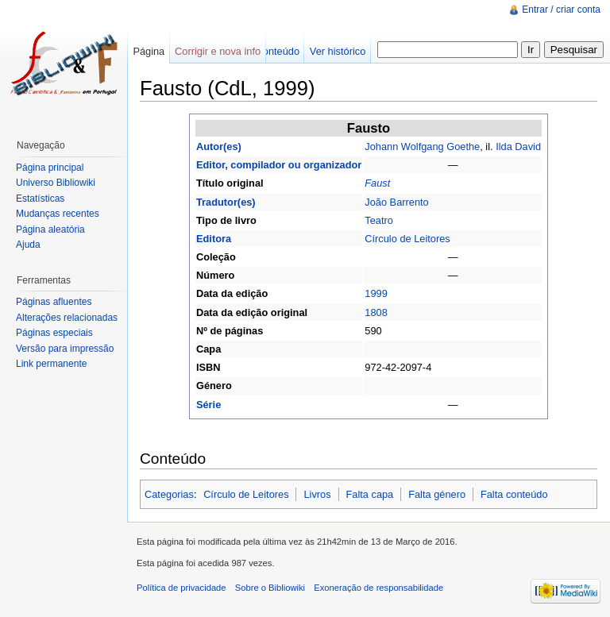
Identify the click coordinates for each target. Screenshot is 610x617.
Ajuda (28, 244)
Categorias (169, 494)
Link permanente (51, 363)
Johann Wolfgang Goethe (422, 146)
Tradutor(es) (226, 202)
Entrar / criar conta (561, 9)
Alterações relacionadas (67, 317)
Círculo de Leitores (407, 239)
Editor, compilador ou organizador (278, 165)
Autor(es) (218, 146)
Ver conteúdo (269, 51)
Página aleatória (50, 229)
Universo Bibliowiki (55, 182)
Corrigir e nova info (218, 51)
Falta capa (369, 494)
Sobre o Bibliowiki (270, 587)
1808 (376, 312)
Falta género (436, 494)
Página (148, 51)
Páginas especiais (54, 332)
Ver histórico (337, 51)
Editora (213, 239)
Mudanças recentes (57, 213)
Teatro (379, 220)
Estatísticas (40, 198)
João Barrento (396, 202)
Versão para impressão (65, 348)
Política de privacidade (181, 587)
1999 (376, 293)
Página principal (49, 167)
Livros (316, 494)
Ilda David (518, 146)
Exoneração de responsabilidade (378, 587)
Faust (377, 183)
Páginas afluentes (53, 301)
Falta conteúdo (514, 494)
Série (208, 405)
